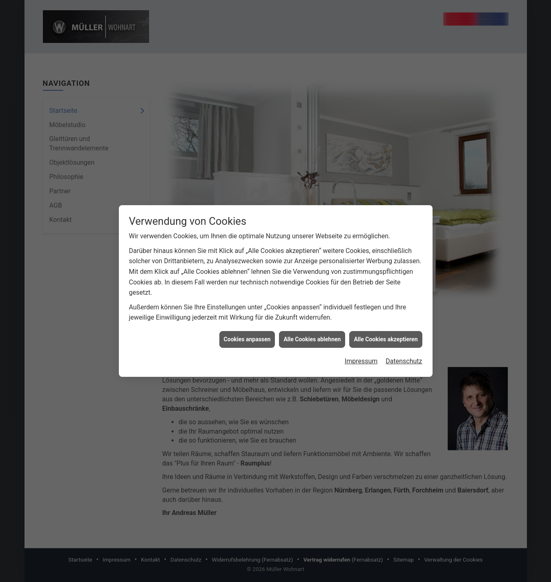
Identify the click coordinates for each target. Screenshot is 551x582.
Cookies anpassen (247, 334)
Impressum (361, 356)
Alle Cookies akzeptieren (385, 334)
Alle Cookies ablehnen (312, 334)
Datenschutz (404, 356)
